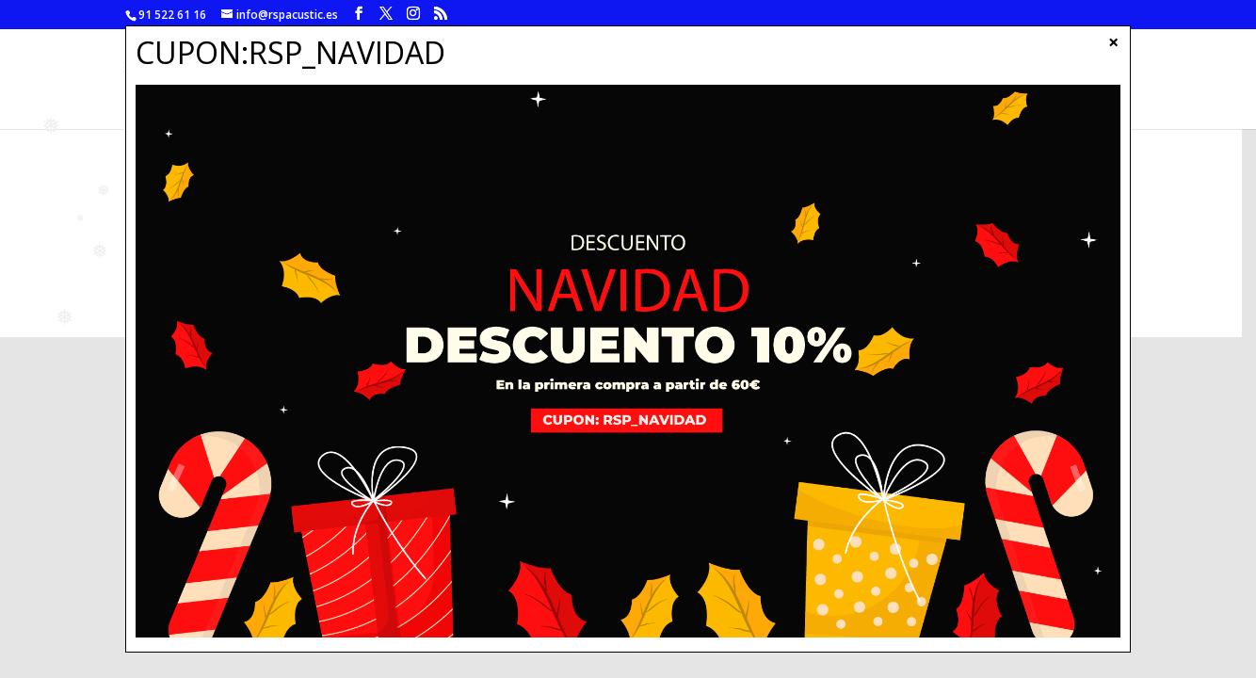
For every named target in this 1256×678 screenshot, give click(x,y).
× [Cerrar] (1113, 41)
